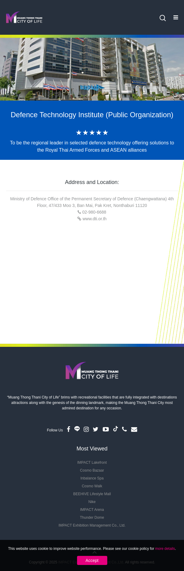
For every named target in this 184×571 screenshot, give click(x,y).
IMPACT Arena (92, 510)
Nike (91, 502)
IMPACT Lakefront (92, 462)
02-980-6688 (94, 212)
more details (165, 549)
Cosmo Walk (92, 486)
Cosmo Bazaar (92, 470)
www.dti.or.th (94, 218)
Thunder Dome (92, 517)
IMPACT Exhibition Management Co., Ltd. (92, 525)
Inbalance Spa (92, 478)
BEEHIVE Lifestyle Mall (92, 494)
